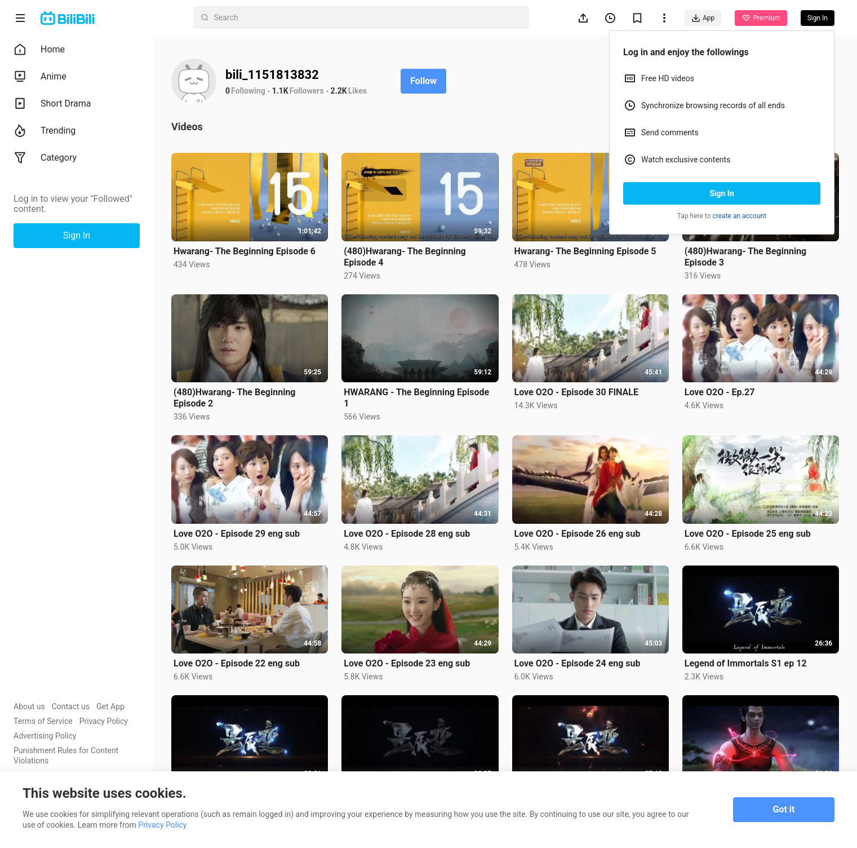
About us (29, 706)
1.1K (280, 90)
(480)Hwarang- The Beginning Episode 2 (235, 398)
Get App (110, 706)
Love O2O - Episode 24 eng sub (577, 663)
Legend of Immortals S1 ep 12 (746, 663)
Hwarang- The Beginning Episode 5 (585, 251)
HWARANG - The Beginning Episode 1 (416, 398)
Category (45, 158)
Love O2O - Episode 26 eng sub (577, 533)
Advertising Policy (45, 735)
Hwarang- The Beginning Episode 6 (245, 251)
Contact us (71, 706)
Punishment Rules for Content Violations (66, 755)
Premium (760, 18)
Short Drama (52, 104)
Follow (423, 81)
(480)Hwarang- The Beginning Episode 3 (746, 257)
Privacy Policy (103, 721)
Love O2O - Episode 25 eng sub (748, 533)
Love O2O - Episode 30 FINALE (576, 392)
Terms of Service (43, 721)
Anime (40, 76)
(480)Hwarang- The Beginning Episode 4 (405, 257)
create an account (740, 216)
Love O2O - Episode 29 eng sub (237, 533)
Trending (45, 131)
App (702, 18)
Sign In (721, 193)
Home (39, 49)
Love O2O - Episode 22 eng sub (237, 663)
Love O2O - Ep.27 (720, 392)
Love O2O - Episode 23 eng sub (407, 663)
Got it (784, 809)
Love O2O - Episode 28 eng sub (407, 533)
